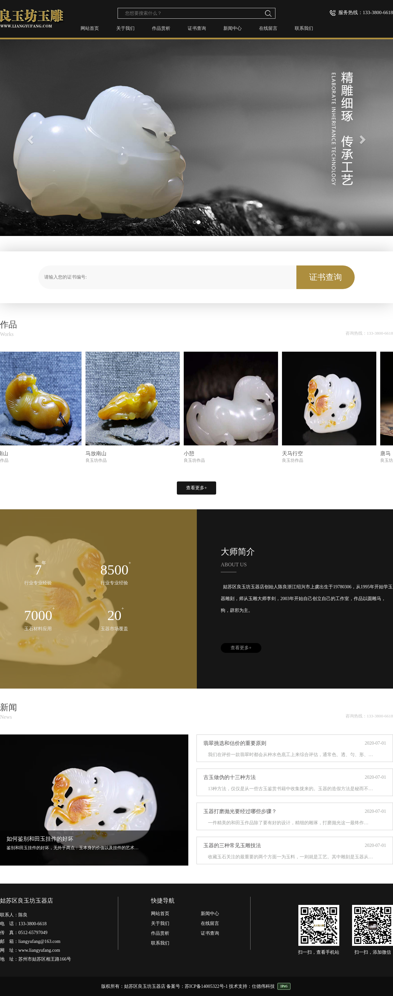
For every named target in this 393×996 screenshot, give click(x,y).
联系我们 (304, 28)
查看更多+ (196, 487)
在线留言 (268, 28)
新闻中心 (232, 28)
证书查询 (197, 28)
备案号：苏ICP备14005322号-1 (197, 986)
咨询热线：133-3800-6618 (369, 333)
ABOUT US (234, 564)
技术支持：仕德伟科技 (252, 986)
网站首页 (90, 28)
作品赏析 (161, 28)
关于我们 (125, 28)
